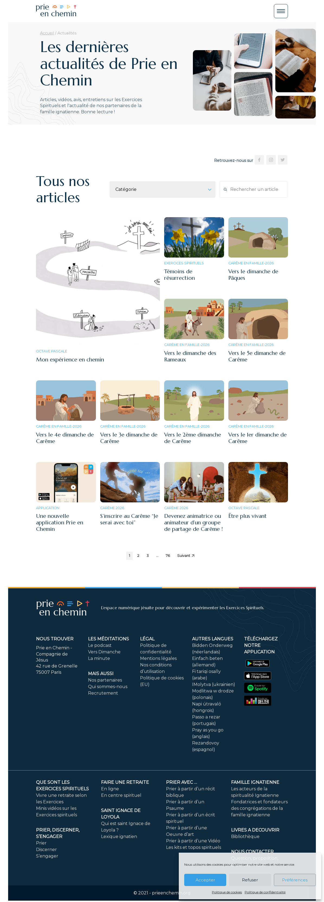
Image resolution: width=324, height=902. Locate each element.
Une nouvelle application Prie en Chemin (59, 522)
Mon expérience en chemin (70, 359)
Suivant (186, 556)
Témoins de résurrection (179, 274)
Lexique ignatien (119, 836)
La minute (99, 658)
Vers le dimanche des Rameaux (190, 356)
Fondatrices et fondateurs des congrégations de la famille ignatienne (259, 808)
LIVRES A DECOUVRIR (255, 830)
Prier (41, 843)
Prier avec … (181, 782)
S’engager (47, 856)
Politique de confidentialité (265, 892)
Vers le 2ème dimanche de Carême (192, 438)
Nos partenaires (105, 680)
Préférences (294, 879)
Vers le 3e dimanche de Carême (128, 438)
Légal (147, 638)
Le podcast (100, 645)
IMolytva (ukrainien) (213, 684)
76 (168, 556)
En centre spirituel (121, 795)
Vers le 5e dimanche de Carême (257, 356)
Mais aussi (101, 673)
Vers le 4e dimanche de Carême (65, 438)
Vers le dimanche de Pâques (253, 274)
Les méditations (108, 638)
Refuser (250, 879)
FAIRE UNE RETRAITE (125, 782)
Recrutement (103, 693)
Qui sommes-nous (107, 686)
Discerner (46, 849)
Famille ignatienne (255, 782)
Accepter (205, 879)
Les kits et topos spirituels (193, 847)
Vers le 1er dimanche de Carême (257, 438)
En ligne (110, 788)
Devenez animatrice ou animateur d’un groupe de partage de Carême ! (193, 522)
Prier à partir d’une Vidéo (193, 840)
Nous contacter (252, 851)
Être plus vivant (247, 516)
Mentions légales (158, 658)
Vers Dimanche (104, 651)
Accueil (47, 33)
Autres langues (212, 638)
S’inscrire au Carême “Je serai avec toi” (129, 519)
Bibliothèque (245, 836)
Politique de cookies (227, 892)
